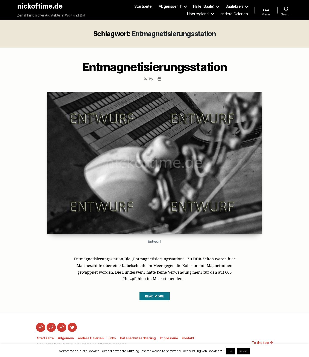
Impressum (169, 338)
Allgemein (66, 338)
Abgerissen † (170, 6)
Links (112, 338)
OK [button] (230, 351)
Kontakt (188, 338)
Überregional (198, 14)
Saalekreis (234, 6)
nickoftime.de (40, 6)
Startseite (143, 6)
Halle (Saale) (204, 6)
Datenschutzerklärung (138, 338)
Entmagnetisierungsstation (154, 67)
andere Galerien (234, 14)
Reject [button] (243, 351)
